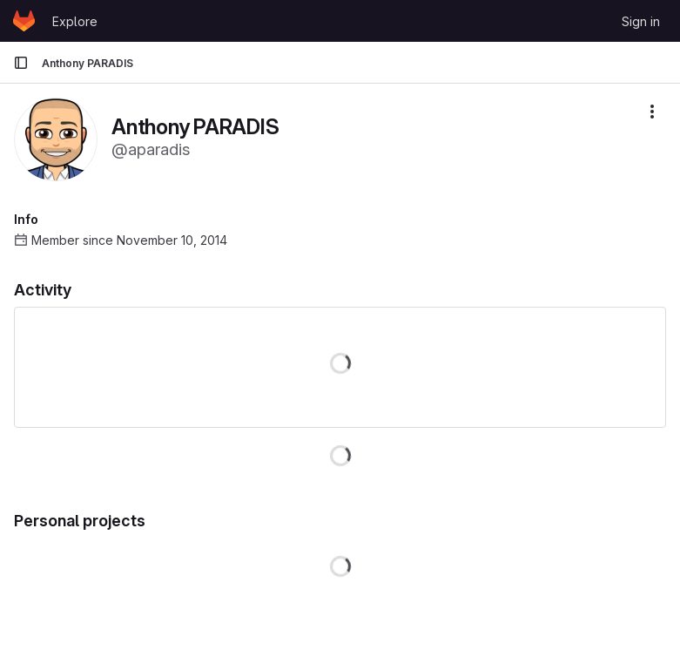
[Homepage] (24, 21)
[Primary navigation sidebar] (21, 63)
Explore (75, 21)
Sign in (641, 21)
